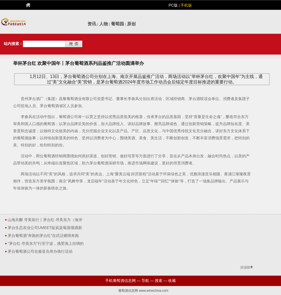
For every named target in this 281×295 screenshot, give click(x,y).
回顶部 (245, 268)
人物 (103, 24)
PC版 (174, 5)
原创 (131, 24)
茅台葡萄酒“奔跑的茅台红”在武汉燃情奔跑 (43, 235)
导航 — (147, 280)
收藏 (172, 280)
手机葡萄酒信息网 (120, 280)
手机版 (186, 5)
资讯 (91, 24)
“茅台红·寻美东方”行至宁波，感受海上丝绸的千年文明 (46, 244)
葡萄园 (117, 24)
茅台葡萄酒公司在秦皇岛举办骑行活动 (40, 251)
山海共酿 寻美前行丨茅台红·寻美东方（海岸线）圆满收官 (45, 221)
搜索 (158, 280)
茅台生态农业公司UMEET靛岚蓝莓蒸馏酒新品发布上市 (45, 228)
